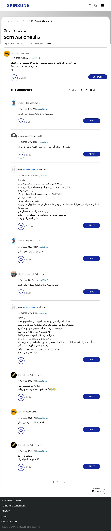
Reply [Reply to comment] (92, 121)
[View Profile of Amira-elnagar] (29, 169)
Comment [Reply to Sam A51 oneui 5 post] (98, 77)
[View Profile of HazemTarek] (23, 375)
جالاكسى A (35, 58)
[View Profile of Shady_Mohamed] (26, 274)
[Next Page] (94, 90)
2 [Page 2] (86, 90)
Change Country (10, 521)
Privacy (5, 511)
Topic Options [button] (102, 28)
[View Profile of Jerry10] (14, 53)
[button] (102, 53)
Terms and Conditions (13, 506)
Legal (4, 516)
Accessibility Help (11, 500)
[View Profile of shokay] (21, 103)
